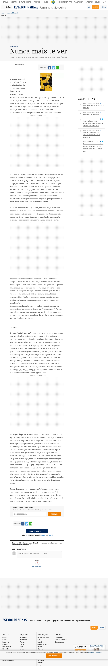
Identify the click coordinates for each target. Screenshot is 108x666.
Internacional (6, 647)
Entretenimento (25, 2)
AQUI (104, 2)
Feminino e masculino (13, 13)
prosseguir (54, 655)
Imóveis (45, 2)
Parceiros (89, 2)
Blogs (22, 644)
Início (2, 13)
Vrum (22, 649)
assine (50, 535)
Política (4, 640)
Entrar (104, 7)
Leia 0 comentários (36, 531)
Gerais (4, 637)
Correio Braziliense (61, 640)
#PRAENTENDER (43, 644)
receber (54, 514)
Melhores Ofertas (65, 2)
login (43, 535)
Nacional (5, 644)
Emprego (40, 647)
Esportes (40, 663)
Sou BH (97, 2)
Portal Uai (23, 637)
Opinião (40, 640)
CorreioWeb (59, 637)
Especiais (40, 642)
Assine (95, 7)
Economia (5, 642)
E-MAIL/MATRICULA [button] (37, 566)
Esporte (14, 2)
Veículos (37, 2)
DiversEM (5, 649)
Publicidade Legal (8, 660)
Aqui (21, 647)
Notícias (5, 2)
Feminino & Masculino (52, 7)
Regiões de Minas (43, 637)
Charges (40, 649)
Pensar (39, 665)
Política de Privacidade (94, 652)
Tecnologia (41, 660)
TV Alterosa (78, 2)
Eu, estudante (59, 642)
